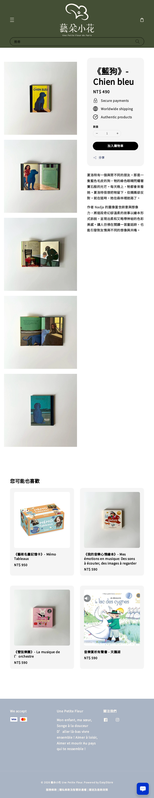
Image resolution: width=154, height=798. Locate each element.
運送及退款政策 (98, 790)
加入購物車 (115, 146)
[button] (12, 19)
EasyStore (106, 782)
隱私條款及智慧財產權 (73, 790)
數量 (95, 127)
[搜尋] (137, 41)
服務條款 (51, 790)
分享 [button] (98, 157)
